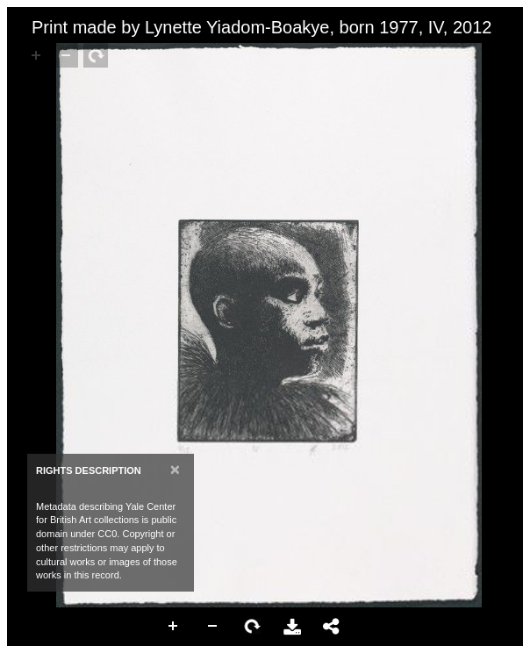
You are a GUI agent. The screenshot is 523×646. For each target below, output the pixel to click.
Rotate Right (253, 627)
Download (292, 627)
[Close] (175, 469)
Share (332, 627)
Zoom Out (213, 627)
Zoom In (174, 627)
